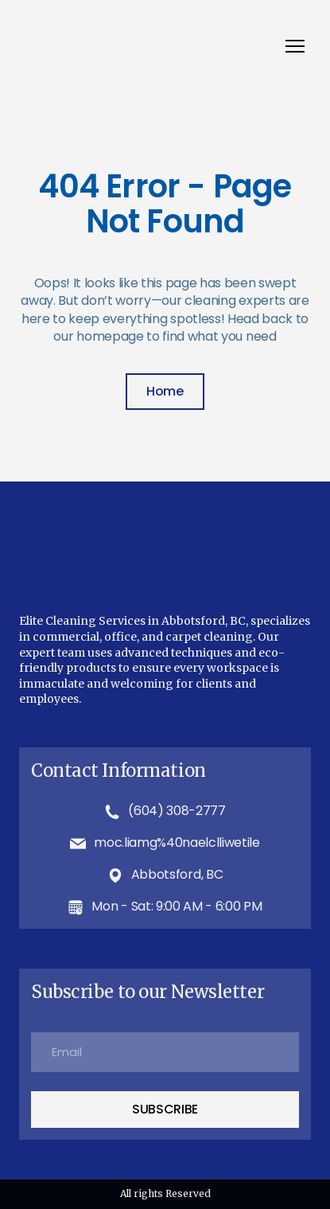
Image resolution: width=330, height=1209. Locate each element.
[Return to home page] (149, 46)
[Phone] (112, 811)
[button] (165, 391)
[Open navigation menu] (295, 46)
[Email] (78, 843)
